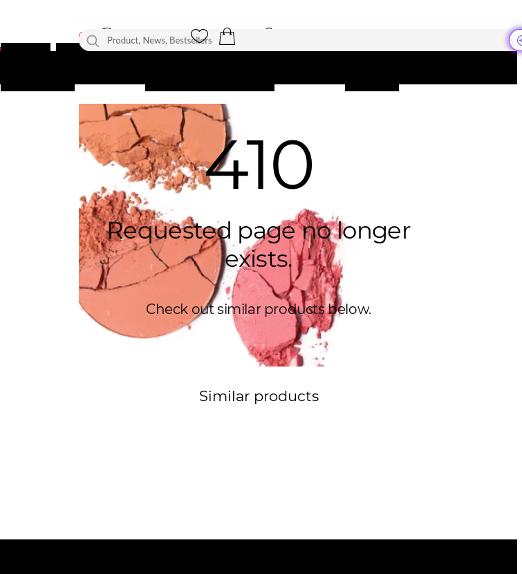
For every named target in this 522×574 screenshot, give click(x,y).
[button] (227, 36)
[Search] (93, 40)
